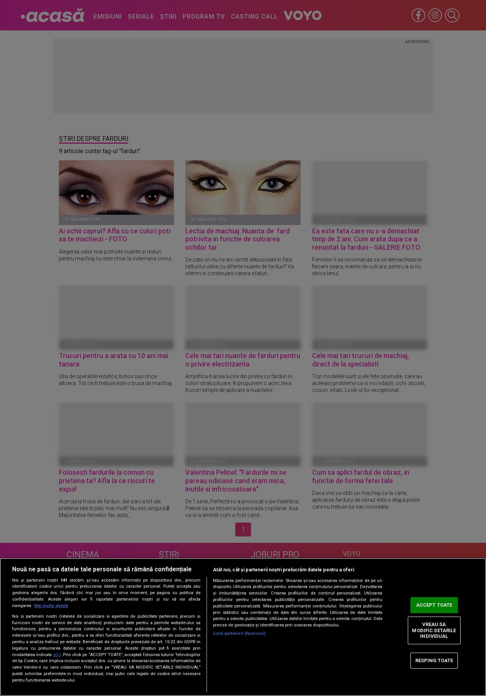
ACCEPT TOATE (434, 605)
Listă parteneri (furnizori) (239, 633)
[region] (243, 627)
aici (57, 654)
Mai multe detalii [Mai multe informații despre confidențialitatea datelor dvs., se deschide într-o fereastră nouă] (51, 605)
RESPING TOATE (434, 660)
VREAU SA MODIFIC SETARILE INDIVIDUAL (434, 630)
